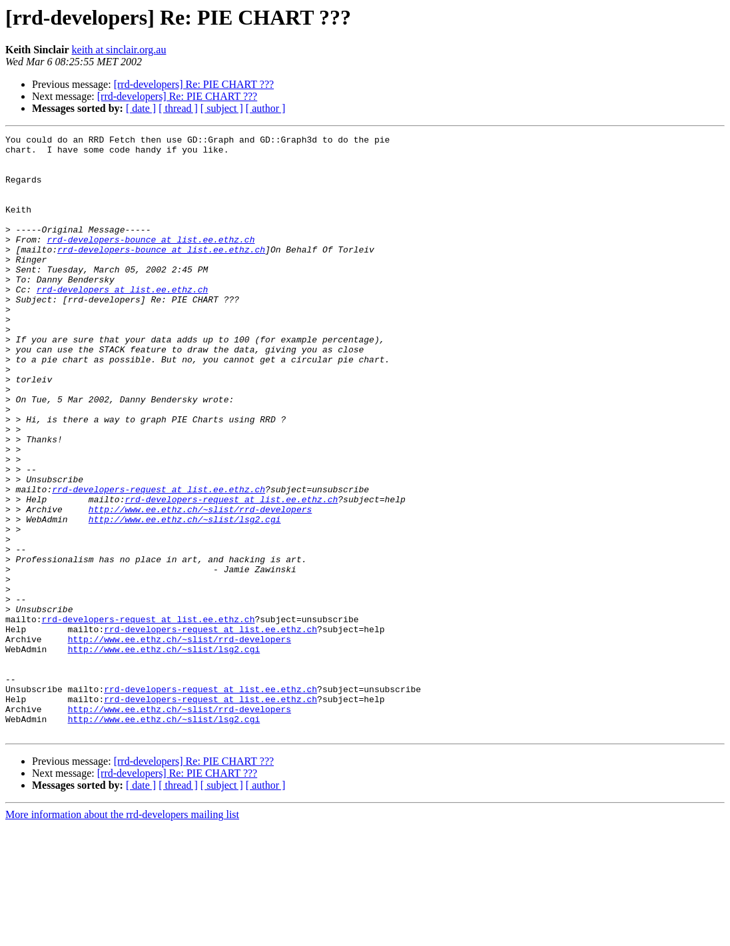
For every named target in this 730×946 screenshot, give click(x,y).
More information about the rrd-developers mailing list (122, 934)
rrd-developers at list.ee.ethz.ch (122, 321)
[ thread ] (178, 108)
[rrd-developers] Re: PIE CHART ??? (194, 84)
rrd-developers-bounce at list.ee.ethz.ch (150, 261)
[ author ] (266, 108)
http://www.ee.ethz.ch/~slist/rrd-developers (200, 585)
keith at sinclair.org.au (119, 49)
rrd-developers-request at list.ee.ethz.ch (158, 561)
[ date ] (141, 108)
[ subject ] (221, 108)
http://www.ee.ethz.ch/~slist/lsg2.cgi (185, 597)
